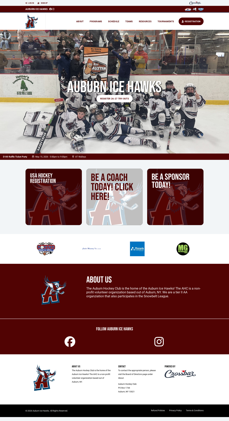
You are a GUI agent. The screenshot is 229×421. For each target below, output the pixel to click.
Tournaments (166, 21)
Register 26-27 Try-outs (114, 98)
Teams (129, 21)
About (80, 21)
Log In (29, 3)
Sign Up (43, 3)
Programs (96, 21)
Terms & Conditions (195, 414)
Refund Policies (158, 414)
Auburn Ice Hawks (36, 9)
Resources (145, 21)
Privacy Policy (175, 414)
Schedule (113, 21)
